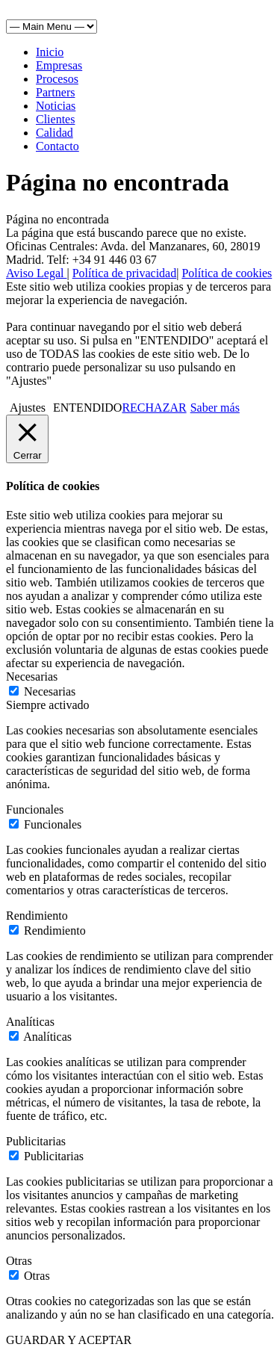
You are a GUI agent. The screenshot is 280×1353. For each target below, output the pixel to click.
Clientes (55, 119)
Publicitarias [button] (36, 1141)
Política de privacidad (124, 273)
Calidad (54, 132)
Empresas (59, 65)
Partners (55, 92)
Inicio (49, 52)
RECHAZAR (154, 407)
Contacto (57, 146)
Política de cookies (226, 273)
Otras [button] (19, 1260)
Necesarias (49, 691)
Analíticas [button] (30, 1021)
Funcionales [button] (34, 809)
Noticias (55, 105)
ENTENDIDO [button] (87, 407)
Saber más (215, 407)
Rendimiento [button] (37, 915)
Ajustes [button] (28, 407)
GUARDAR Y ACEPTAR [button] (68, 1340)
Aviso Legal (36, 273)
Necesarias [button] (31, 676)
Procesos (57, 78)
